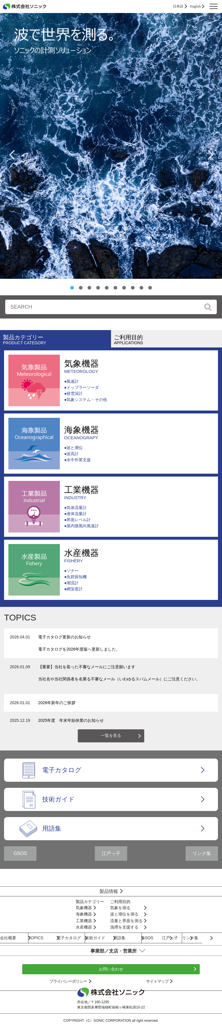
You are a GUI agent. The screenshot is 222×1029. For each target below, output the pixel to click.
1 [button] (72, 288)
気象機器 (85, 366)
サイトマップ (157, 981)
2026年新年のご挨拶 (56, 702)
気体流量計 (76, 507)
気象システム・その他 (86, 399)
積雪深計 (74, 393)
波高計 (72, 453)
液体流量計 (76, 513)
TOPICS (35, 937)
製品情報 (108, 891)
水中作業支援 (78, 459)
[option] (111, 146)
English (195, 6)
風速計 (72, 381)
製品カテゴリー (57, 339)
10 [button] (150, 288)
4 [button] (98, 288)
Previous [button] (11, 154)
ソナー (72, 570)
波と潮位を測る (124, 914)
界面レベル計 (78, 519)
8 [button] (133, 288)
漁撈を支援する (124, 927)
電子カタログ (62, 770)
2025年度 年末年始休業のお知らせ (71, 720)
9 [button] (141, 288)
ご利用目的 (168, 339)
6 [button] (115, 288)
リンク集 (202, 853)
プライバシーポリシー (68, 981)
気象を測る (120, 907)
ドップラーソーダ (82, 387)
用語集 (51, 828)
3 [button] (89, 288)
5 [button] (107, 288)
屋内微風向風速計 (82, 525)
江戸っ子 (111, 853)
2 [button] (81, 288)
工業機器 (81, 492)
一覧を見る (111, 735)
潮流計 (72, 583)
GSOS (20, 853)
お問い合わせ (111, 969)
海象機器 (81, 432)
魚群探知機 (76, 576)
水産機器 (81, 555)
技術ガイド (58, 799)
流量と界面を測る (126, 920)
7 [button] (124, 288)
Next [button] (210, 154)
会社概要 (8, 937)
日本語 (178, 6)
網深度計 (74, 589)
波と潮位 (74, 447)
